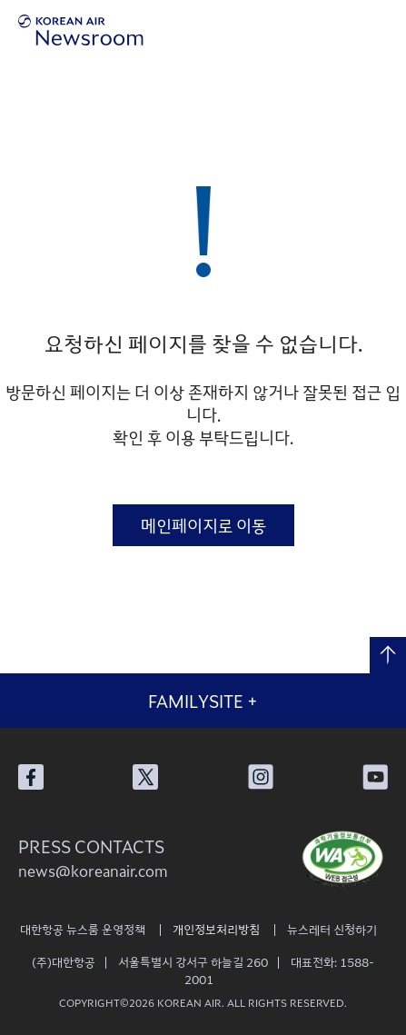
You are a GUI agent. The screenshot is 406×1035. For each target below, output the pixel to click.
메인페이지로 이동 (203, 525)
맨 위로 (388, 655)
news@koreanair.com (93, 870)
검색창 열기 (331, 29)
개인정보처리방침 (216, 929)
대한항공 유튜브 (375, 777)
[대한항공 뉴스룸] (81, 30)
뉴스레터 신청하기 (332, 929)
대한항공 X (145, 777)
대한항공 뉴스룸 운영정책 (82, 929)
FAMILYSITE (203, 700)
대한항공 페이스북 (31, 777)
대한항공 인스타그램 (260, 777)
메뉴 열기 (381, 29)
